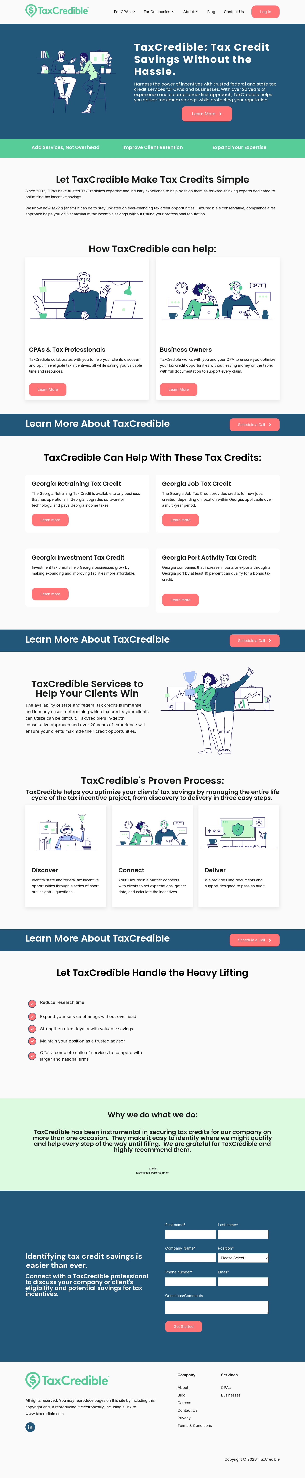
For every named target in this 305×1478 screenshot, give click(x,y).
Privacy (184, 1418)
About (182, 1387)
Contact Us (234, 12)
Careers (184, 1403)
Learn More (207, 113)
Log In (265, 12)
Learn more (47, 389)
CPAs (226, 1387)
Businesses (230, 1395)
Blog (211, 12)
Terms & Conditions (194, 1425)
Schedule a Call (254, 424)
